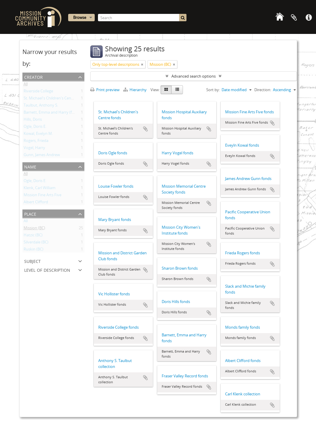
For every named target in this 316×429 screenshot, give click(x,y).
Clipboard (293, 17)
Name (30, 166)
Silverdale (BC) (36, 243)
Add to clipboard (145, 129)
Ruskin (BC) (33, 250)
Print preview (104, 89)
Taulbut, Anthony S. (41, 106)
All (26, 85)
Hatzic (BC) (33, 236)
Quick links (308, 17)
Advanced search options (193, 76)
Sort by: (213, 89)
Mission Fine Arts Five (42, 196)
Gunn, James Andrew (42, 155)
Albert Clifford (36, 203)
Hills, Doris (33, 120)
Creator (33, 77)
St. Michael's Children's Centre (50, 99)
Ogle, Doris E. (35, 127)
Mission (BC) (34, 229)
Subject (32, 261)
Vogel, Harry (34, 148)
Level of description (47, 270)
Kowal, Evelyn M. (38, 134)
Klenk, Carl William (39, 188)
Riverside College (38, 92)
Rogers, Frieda (36, 141)
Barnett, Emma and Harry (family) (53, 113)
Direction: (262, 89)
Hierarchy (135, 89)
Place (30, 213)
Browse (79, 17)
